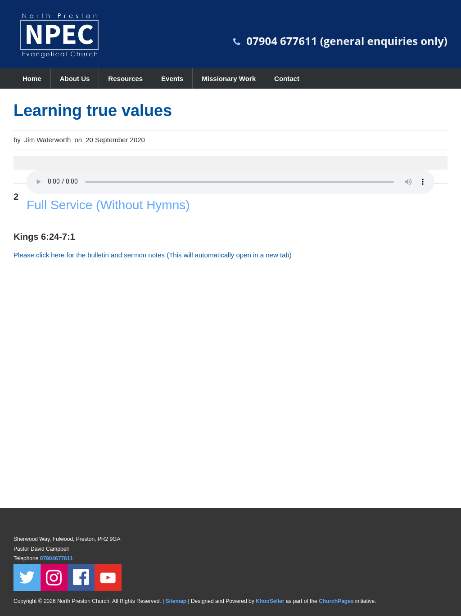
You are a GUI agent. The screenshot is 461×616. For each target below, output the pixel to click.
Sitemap (175, 601)
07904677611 (57, 558)
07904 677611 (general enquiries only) (346, 40)
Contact (286, 78)
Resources (125, 78)
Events (172, 78)
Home (32, 78)
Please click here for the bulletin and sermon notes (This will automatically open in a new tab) (153, 255)
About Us (75, 78)
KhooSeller (270, 601)
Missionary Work (229, 78)
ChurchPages (336, 601)
